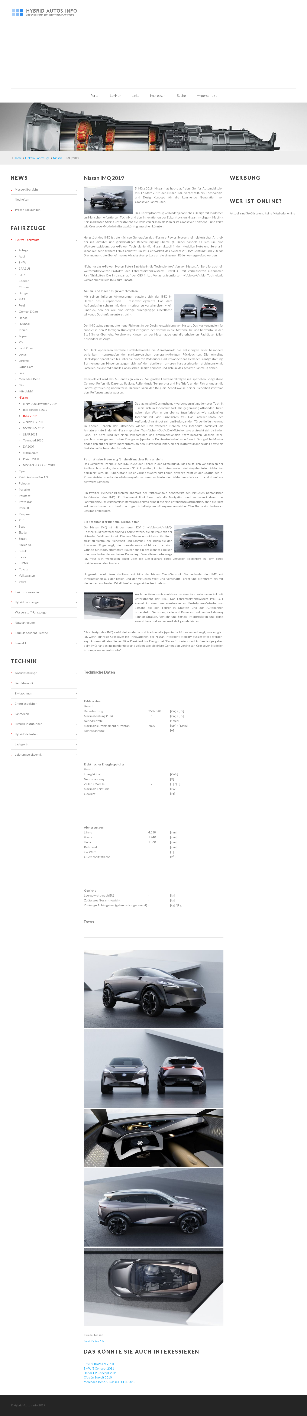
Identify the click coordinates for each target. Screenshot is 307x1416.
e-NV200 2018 (33, 422)
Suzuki (23, 551)
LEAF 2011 (30, 434)
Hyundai (24, 323)
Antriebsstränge (26, 673)
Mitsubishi (26, 391)
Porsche (24, 489)
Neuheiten (22, 199)
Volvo (22, 581)
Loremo (24, 360)
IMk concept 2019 (35, 409)
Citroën (24, 287)
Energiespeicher (26, 703)
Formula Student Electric (31, 633)
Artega (23, 250)
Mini (21, 385)
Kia (21, 342)
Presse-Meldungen (28, 209)
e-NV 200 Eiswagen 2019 (40, 403)
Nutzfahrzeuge (25, 622)
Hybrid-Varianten (26, 734)
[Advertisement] (153, 56)
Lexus (23, 354)
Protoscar (25, 501)
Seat (22, 526)
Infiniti (23, 330)
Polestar (24, 483)
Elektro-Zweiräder (27, 592)
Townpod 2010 (33, 440)
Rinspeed (25, 514)
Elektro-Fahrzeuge (27, 240)
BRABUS (24, 268)
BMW (22, 262)
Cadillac (24, 281)
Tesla (22, 557)
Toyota (23, 569)
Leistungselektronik (28, 754)
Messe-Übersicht (26, 189)
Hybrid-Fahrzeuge (27, 602)
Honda (23, 318)
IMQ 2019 (30, 416)
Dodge (23, 293)
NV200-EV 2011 (34, 428)
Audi (22, 256)
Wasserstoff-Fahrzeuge (30, 612)
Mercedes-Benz (29, 379)
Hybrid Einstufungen (28, 724)
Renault (24, 508)
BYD (22, 274)
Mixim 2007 (30, 452)
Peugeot (24, 496)
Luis (21, 373)
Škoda (23, 532)
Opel (22, 471)
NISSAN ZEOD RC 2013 (39, 465)
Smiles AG (25, 545)
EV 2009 (28, 446)
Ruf (21, 520)
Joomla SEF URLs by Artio (94, 1341)
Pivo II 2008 (31, 459)
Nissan (23, 397)
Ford (22, 305)
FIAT (22, 299)
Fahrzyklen (22, 714)
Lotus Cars (26, 367)
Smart (23, 538)
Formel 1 (20, 643)
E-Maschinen (23, 693)
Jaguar (23, 336)
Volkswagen (27, 575)
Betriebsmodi (24, 683)
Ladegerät (22, 744)
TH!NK (23, 563)
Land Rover (26, 348)
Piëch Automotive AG (33, 477)
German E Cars (29, 311)
